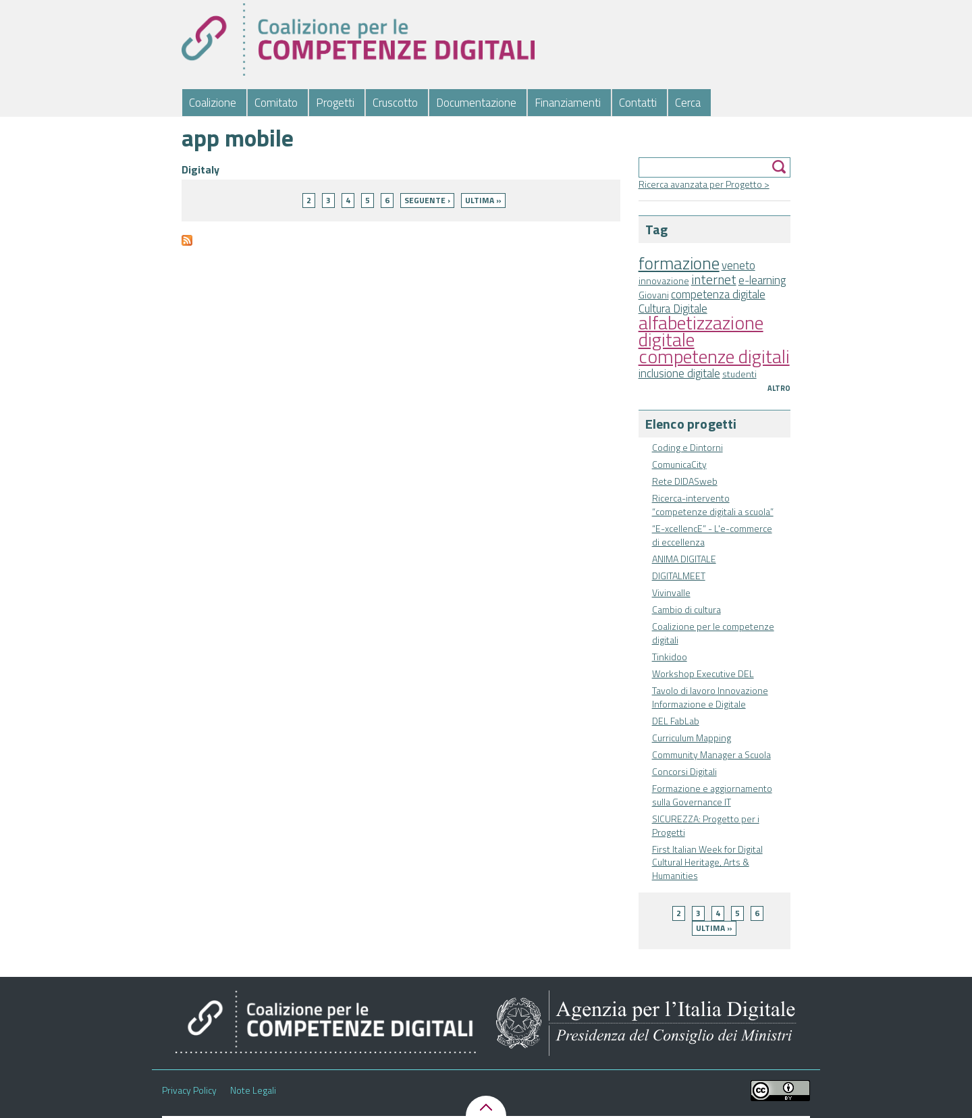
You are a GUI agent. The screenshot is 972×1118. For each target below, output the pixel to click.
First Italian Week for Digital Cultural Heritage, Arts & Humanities (707, 862)
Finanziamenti (568, 102)
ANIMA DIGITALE (684, 559)
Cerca (688, 102)
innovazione (664, 280)
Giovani (654, 295)
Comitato (276, 102)
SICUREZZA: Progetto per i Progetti (705, 825)
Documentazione (476, 102)
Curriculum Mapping (691, 737)
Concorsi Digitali (684, 771)
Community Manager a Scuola (711, 754)
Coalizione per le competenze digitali (713, 633)
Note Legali (253, 1090)
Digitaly (200, 169)
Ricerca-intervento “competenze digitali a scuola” (713, 504)
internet (713, 279)
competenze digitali (714, 356)
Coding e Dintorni (687, 447)
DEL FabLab (675, 721)
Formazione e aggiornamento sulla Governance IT (712, 795)
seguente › (427, 200)
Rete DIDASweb (685, 481)
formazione (679, 263)
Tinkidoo (669, 656)
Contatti (638, 102)
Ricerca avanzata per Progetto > (704, 184)
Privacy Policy (189, 1090)
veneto (738, 265)
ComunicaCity (679, 464)
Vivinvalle (671, 592)
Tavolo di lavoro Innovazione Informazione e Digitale (710, 697)
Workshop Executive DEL (703, 673)
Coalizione (212, 102)
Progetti (335, 102)
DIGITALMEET (678, 575)
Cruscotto (395, 102)
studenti (739, 374)
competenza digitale (718, 294)
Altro (778, 388)
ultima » (714, 928)
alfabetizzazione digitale (701, 331)
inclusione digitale (679, 373)
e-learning (762, 280)
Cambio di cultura (686, 609)
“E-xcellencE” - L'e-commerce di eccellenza (712, 535)
